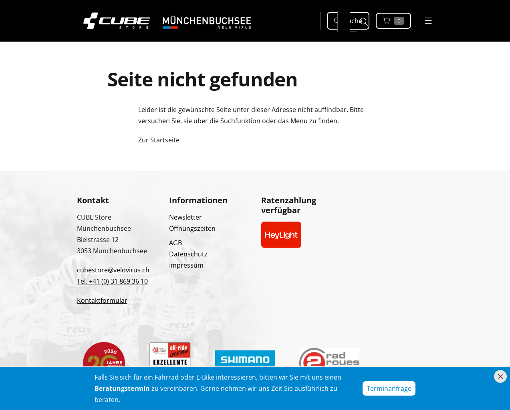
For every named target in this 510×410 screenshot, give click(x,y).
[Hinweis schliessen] (500, 376)
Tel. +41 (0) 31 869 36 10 (112, 281)
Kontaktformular (102, 300)
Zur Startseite (158, 140)
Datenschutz (188, 254)
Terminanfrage (389, 388)
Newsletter (185, 217)
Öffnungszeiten (192, 228)
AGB (175, 242)
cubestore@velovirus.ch (113, 270)
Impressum (186, 265)
